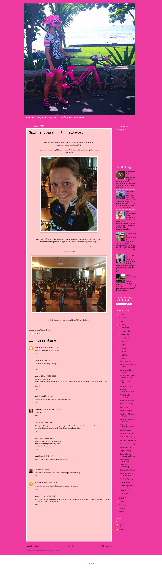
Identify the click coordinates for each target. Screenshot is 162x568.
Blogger (91, 563)
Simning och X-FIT (126, 433)
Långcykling (124, 407)
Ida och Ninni (39, 347)
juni (122, 348)
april (122, 355)
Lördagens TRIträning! (127, 444)
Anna (36, 438)
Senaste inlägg (32, 546)
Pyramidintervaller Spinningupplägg (131, 236)
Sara (36, 456)
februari (123, 490)
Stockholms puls (125, 430)
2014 (120, 321)
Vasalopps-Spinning (126, 479)
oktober (123, 334)
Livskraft (38, 469)
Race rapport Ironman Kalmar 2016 (130, 193)
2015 (120, 318)
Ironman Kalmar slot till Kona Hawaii (131, 277)
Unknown (38, 483)
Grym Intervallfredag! (127, 400)
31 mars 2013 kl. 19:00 (48, 496)
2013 (120, 325)
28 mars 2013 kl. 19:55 (46, 438)
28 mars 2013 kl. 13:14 (52, 347)
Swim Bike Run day (126, 404)
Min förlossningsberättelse (131, 213)
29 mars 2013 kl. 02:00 (49, 483)
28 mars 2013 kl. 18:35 (46, 423)
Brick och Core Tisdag (127, 470)
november (124, 331)
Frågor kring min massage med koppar (127, 455)
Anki (36, 396)
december (124, 328)
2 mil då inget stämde (127, 486)
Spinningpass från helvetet (126, 371)
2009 (120, 508)
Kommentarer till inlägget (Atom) (48, 551)
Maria (37, 360)
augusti (123, 341)
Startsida (70, 546)
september (124, 338)
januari (123, 493)
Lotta (36, 423)
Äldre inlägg (106, 546)
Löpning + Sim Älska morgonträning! (127, 474)
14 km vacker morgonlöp (124, 466)
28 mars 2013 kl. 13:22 (47, 360)
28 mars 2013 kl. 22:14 (49, 469)
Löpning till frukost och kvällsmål (127, 420)
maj (122, 351)
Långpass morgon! (126, 411)
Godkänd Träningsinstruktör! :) (128, 390)
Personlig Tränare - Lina (128, 440)
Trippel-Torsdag (125, 451)
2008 (120, 512)
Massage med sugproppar (124, 460)
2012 (120, 498)
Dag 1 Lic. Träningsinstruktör (127, 426)
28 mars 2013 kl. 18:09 (53, 409)
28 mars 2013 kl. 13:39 (48, 376)
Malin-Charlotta (40, 409)
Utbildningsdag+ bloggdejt (125, 396)
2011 (120, 501)
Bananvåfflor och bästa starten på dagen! (127, 376)
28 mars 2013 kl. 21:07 (45, 456)
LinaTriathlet (121, 525)
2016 (120, 314)
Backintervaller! (125, 361)
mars (122, 358)
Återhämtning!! (125, 482)
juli (122, 345)
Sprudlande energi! (126, 386)
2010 (120, 505)
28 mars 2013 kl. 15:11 (46, 396)
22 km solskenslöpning (127, 437)
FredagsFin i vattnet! (127, 447)
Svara (36, 353)
